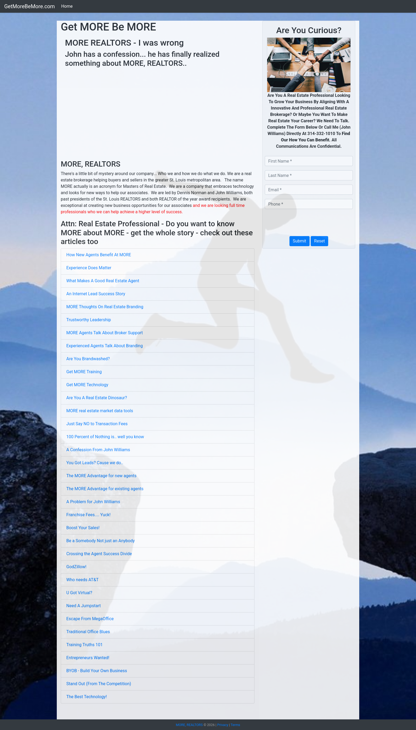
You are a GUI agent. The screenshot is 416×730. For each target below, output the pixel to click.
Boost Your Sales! (82, 527)
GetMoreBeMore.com (29, 6)
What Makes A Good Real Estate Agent (102, 280)
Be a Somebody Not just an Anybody (100, 540)
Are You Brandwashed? (88, 358)
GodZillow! (76, 566)
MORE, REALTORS (189, 725)
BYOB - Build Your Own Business (96, 670)
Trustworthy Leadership (88, 319)
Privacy (222, 725)
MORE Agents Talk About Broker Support (104, 332)
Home (67, 6)
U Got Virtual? (79, 592)
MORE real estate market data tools (99, 410)
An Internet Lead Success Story (95, 293)
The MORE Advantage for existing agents (105, 488)
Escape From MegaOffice (90, 618)
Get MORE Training (84, 371)
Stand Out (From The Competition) (98, 683)
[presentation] (305, 223)
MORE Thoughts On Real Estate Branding (104, 306)
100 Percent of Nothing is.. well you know (105, 436)
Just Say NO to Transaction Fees (97, 423)
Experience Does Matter (88, 267)
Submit (299, 241)
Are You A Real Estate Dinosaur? (96, 397)
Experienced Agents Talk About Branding (104, 345)
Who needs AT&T (82, 579)
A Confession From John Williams (98, 449)
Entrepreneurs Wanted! (87, 657)
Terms (235, 725)
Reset (319, 241)
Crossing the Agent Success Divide (99, 553)
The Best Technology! (86, 696)
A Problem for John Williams (93, 501)
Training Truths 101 (84, 644)
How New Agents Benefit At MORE (98, 254)
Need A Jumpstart (83, 605)
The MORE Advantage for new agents (101, 475)
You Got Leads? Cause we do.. (94, 462)
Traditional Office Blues (88, 631)
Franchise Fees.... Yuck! (88, 514)
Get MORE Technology (87, 384)
